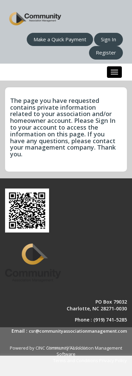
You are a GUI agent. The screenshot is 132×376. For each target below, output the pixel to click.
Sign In (108, 39)
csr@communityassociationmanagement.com (78, 331)
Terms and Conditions (75, 360)
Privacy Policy (113, 360)
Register (106, 52)
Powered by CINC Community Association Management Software (66, 351)
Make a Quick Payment (60, 39)
